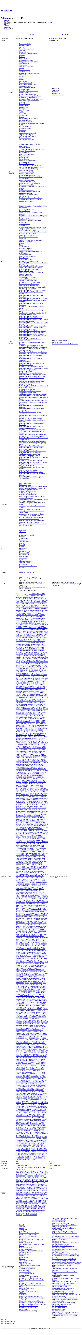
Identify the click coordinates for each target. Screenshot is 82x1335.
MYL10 (33, 900)
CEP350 (42, 688)
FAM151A (32, 762)
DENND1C (23, 727)
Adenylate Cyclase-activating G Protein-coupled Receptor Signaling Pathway (33, 229)
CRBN (18, 710)
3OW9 (38, 1187)
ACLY (32, 598)
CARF (29, 667)
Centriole (55, 91)
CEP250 (37, 688)
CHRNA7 (39, 694)
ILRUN (18, 829)
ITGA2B (40, 832)
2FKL (42, 1176)
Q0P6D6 (51, 1168)
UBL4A (36, 1120)
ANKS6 (29, 616)
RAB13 (28, 989)
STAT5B (38, 1064)
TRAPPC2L (29, 1106)
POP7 (30, 965)
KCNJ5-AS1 (41, 837)
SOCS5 (40, 1052)
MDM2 (36, 876)
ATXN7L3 (19, 641)
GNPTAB (27, 791)
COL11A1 (22, 702)
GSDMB (22, 799)
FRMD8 (23, 778)
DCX (44, 720)
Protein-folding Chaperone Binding (29, 191)
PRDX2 (45, 971)
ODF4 (31, 926)
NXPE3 (18, 924)
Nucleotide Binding (25, 1252)
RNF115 (29, 1009)
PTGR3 (36, 983)
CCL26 (33, 675)
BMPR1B (25, 650)
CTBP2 (31, 714)
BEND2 (43, 645)
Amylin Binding (24, 196)
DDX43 (38, 723)
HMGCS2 (35, 816)
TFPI (30, 1086)
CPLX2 (33, 709)
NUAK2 (23, 921)
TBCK (22, 1080)
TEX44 (22, 1086)
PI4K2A (34, 950)
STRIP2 (44, 1067)
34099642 (35, 577)
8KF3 (20, 1208)
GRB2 (36, 798)
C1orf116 (39, 657)
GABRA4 (18, 782)
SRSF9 (22, 1062)
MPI (43, 885)
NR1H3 (18, 919)
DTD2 (26, 739)
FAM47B (40, 764)
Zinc (20, 533)
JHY (44, 834)
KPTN (32, 846)
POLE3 (42, 962)
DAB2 (33, 718)
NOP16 (18, 918)
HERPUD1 (45, 811)
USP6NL (38, 1125)
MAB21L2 (19, 864)
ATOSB (21, 637)
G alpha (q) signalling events (27, 491)
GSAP (17, 799)
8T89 (43, 1213)
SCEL (27, 1028)
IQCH (41, 830)
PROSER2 (25, 975)
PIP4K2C (23, 953)
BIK (35, 647)
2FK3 (39, 1176)
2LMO (41, 1177)
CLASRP (18, 697)
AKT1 (24, 610)
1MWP (33, 1173)
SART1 (28, 1026)
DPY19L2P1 (23, 738)
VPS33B (27, 1130)
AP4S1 (18, 620)
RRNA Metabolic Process (26, 1288)
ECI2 (43, 744)
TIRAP (40, 1091)
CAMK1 (36, 663)
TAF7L (39, 1073)
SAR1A (23, 1026)
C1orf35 (18, 658)
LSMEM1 (39, 861)
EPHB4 (42, 754)
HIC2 (24, 812)
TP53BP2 (37, 1101)
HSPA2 (18, 821)
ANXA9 (33, 618)
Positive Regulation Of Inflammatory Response (33, 347)
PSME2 (38, 981)
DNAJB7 (36, 735)
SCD (23, 1028)
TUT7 (22, 1117)
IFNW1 (45, 824)
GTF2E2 (28, 801)
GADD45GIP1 (33, 782)
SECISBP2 (24, 1030)
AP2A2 (43, 618)
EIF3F (17, 749)
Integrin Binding (24, 156)
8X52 (17, 1215)
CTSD (33, 715)
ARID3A (39, 628)
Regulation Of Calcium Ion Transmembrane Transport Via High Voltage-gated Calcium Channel (32, 431)
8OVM (29, 1211)
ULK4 (24, 1124)
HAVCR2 (34, 808)
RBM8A (28, 1000)
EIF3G (22, 749)
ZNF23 (23, 1148)
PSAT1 (38, 978)
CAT (35, 668)
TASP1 (23, 1077)
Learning (21, 243)
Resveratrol (22, 536)
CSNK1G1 (30, 712)
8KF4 (24, 1208)
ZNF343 (18, 1150)
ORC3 (22, 929)
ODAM (18, 926)
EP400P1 (31, 752)
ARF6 (21, 624)
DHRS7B (44, 728)
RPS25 (18, 1018)
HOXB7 (37, 817)
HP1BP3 (23, 819)
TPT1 (26, 1104)
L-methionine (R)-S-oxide (26, 535)
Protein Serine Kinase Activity (28, 1234)
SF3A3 (41, 1035)
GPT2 (44, 796)
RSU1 (38, 1022)
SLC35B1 (42, 1043)
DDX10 (38, 722)
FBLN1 (18, 767)
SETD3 (32, 1035)
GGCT (36, 787)
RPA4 (39, 1012)
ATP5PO (44, 637)
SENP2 (34, 1030)
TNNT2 (35, 1099)
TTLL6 (29, 1116)
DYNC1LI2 (34, 741)
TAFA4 (22, 1075)
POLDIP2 (37, 962)
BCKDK (22, 644)
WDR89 (27, 1135)
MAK (28, 866)
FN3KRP (18, 777)
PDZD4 (22, 945)
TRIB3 (35, 1107)
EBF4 (17, 744)
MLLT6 (41, 882)
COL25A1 (19, 704)
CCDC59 (36, 673)
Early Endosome (24, 58)
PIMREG (38, 952)
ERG (31, 756)
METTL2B (32, 881)
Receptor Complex (24, 110)
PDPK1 (36, 944)
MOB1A (33, 884)
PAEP (32, 934)
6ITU (32, 1197)
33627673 (42, 582)
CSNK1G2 (37, 712)
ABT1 (20, 597)
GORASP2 (24, 793)
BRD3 (17, 652)
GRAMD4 (26, 798)
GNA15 (32, 790)
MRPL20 (35, 889)
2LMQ (18, 1179)
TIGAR (36, 1090)
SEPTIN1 (40, 1030)
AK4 (39, 608)
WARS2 (18, 1133)
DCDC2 (18, 720)
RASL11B (38, 997)
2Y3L (40, 1182)
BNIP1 (34, 650)
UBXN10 (18, 1122)
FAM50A (18, 765)
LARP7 (33, 851)
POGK (18, 962)
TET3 (44, 1085)
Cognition (22, 360)
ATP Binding (23, 1293)
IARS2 (32, 822)
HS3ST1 (33, 819)
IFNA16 (31, 824)
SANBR (18, 1026)
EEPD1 (32, 746)
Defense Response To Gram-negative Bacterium (33, 352)
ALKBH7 (30, 611)
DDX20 (28, 723)
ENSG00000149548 (55, 1165)
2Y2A (29, 1182)
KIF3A (29, 842)
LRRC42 (42, 859)
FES (17, 770)
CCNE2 (23, 676)
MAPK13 (43, 868)
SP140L (26, 1054)
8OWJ (42, 1211)
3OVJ (33, 1187)
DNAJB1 (18, 735)
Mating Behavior (24, 246)
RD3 (27, 1002)
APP (32, 34)
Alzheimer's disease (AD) (26, 572)
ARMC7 (18, 631)
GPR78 (33, 796)
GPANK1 (45, 793)
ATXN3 (43, 639)
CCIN (24, 675)
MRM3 (33, 887)
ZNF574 (44, 1151)
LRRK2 (29, 861)
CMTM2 (43, 699)
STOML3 (38, 1067)
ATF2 (17, 636)
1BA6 (38, 1171)
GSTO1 (18, 801)
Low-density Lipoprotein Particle (28, 97)
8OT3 (44, 1210)
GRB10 (32, 798)
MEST (37, 879)
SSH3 (33, 1062)
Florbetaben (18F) (24, 551)
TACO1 (18, 1073)
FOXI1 (32, 777)
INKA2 (41, 829)
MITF (22, 882)
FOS (28, 777)
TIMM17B (19, 1091)
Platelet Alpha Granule (25, 83)
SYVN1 (39, 1072)
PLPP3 (36, 958)
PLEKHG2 (35, 957)
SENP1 (30, 1030)
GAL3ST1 (19, 783)
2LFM (28, 1177)
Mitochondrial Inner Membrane (28, 53)
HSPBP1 (32, 821)
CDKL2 (18, 684)
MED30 (33, 877)
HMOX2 (40, 816)
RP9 (32, 1012)
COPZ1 (23, 707)
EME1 (29, 751)
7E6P (20, 1202)
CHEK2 (33, 692)
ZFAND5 (28, 1142)
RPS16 (26, 1017)
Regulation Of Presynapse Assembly (29, 455)
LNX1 (43, 858)
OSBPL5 (24, 931)
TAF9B (18, 1075)
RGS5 (26, 1005)
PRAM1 (32, 971)
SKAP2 (42, 1041)
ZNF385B (34, 1150)
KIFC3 (46, 842)
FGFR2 (18, 772)
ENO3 (43, 751)
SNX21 (26, 1052)
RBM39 (44, 999)
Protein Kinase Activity (26, 1242)
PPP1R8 (24, 970)
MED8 (38, 877)
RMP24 (41, 1007)
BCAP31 (36, 642)
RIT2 (21, 1007)
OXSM (22, 932)
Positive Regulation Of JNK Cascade (30, 339)
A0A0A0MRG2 (20, 1167)
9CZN (28, 1215)
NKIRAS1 (24, 913)
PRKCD (36, 973)
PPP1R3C (18, 970)
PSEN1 (43, 978)
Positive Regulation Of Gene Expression (31, 266)
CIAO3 (24, 696)
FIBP (37, 772)
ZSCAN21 (42, 1158)
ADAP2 (38, 602)
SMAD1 (18, 1048)
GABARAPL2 (34, 780)
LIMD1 (37, 855)
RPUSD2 (28, 1020)
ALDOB (24, 611)
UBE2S (18, 1120)
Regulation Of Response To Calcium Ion (31, 464)
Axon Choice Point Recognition (61, 1285)
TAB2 (43, 1072)
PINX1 (18, 953)
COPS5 (41, 705)
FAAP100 (32, 761)
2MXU (38, 1181)
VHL (35, 1129)
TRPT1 (18, 1112)
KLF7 (21, 845)
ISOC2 (31, 832)
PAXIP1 (18, 939)
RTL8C (22, 1023)
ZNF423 (44, 1150)
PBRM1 (27, 939)
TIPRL (35, 1091)
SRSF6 (43, 1060)
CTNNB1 (18, 715)
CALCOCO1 (25, 663)
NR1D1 (44, 918)
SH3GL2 (31, 1038)
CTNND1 (24, 715)
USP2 (21, 1125)
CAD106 (21, 543)
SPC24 (44, 1056)
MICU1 (44, 881)
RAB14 (33, 989)
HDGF (28, 811)
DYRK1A (24, 743)
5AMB (38, 1192)
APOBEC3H (19, 623)
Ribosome (22, 1259)
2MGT (21, 1181)
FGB (27, 770)
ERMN (38, 756)
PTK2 (40, 983)
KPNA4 (27, 846)
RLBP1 (30, 1007)
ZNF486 (33, 1151)
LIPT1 (39, 856)
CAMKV (38, 665)
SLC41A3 (25, 1044)
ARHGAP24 (34, 626)
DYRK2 (30, 743)
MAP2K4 (18, 868)
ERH (34, 756)
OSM (29, 931)
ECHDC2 (35, 744)
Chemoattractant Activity (26, 172)
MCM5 (22, 876)
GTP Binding (23, 1289)
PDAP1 (35, 942)
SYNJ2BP (25, 1072)
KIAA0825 (25, 840)
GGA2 (31, 787)
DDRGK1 (28, 722)
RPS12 (18, 1017)
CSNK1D (18, 712)
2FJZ (28, 1176)
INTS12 (25, 830)
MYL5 (38, 900)
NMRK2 (36, 915)
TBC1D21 (43, 1077)
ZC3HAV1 (38, 1138)
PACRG (23, 934)
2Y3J (32, 1182)
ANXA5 (23, 618)
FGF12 (31, 770)
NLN (28, 913)
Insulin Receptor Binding (26, 154)
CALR (32, 663)
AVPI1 (35, 641)
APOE (25, 623)
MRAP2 (27, 887)
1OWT (37, 1173)
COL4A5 (42, 704)
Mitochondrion (23, 52)
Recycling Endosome (25, 120)
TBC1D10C (29, 1077)
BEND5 (18, 647)
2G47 (21, 1177)
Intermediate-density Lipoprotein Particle (31, 99)
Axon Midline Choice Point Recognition (31, 272)
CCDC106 (30, 670)
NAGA (34, 903)
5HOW (21, 1194)
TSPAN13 (43, 1112)
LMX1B (38, 858)
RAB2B (28, 991)
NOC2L (26, 916)
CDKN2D (41, 684)
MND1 (28, 884)
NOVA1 (32, 918)
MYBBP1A (19, 900)
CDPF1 (18, 686)
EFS (41, 746)
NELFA (18, 911)
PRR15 (22, 976)
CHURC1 (18, 696)
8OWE (38, 1211)
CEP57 (18, 689)
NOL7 (41, 916)
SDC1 (40, 1028)
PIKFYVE (29, 952)
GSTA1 (40, 799)
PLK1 (28, 958)
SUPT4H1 (19, 1070)
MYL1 (28, 900)
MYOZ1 (22, 902)
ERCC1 (27, 756)
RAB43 (34, 992)
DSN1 (22, 739)
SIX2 (29, 1041)
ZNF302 (27, 1148)
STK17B (32, 1065)
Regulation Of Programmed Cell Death (30, 1283)
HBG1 (17, 809)
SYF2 (38, 1070)
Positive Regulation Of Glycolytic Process (31, 332)
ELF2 (45, 749)
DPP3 (17, 738)
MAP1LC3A (34, 866)
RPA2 (35, 1012)
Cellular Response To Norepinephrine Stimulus (33, 394)
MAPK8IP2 (36, 869)
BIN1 (38, 647)
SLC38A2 (18, 1044)
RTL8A (18, 1023)
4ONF (42, 1190)
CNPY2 (33, 701)
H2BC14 (18, 806)
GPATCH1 (19, 795)
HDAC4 (18, 811)
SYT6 (34, 1072)
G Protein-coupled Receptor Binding (29, 144)
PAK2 (17, 936)
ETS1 (36, 757)
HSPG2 (42, 821)
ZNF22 (37, 1146)
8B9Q (25, 1205)
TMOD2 (44, 1096)
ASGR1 (36, 633)
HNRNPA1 (19, 817)
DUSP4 (28, 741)
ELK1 (17, 751)
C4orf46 (28, 660)
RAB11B (23, 989)
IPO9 (37, 830)
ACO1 (36, 598)
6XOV (22, 1200)
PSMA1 (22, 979)
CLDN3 (35, 697)
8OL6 (17, 1210)
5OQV (34, 1195)
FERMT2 (37, 769)
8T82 (40, 1213)
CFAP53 (38, 689)
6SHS (28, 1198)
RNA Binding (23, 1231)
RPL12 (26, 1013)
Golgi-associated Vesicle (26, 66)
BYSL (25, 654)
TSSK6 (42, 1114)
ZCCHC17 (31, 1140)
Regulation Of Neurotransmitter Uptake (30, 373)
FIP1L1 (18, 774)
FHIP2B (26, 772)
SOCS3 (36, 1052)
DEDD (42, 725)
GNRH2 (32, 791)
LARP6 (28, 851)
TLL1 (21, 1093)
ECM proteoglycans (25, 485)
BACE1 (18, 642)
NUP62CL (34, 923)
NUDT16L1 (29, 921)
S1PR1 (33, 1025)
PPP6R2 (22, 971)
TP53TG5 (18, 1103)
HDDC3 (23, 811)
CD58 (46, 678)
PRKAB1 (30, 973)
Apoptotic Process (24, 224)
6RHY (25, 1198)
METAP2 (42, 879)
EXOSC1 (36, 759)
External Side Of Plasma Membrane (29, 73)
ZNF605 (33, 1153)
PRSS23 (18, 978)
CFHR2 (22, 691)
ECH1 (24, 744)
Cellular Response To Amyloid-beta (29, 454)
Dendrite (21, 79)
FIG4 (41, 772)
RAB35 (33, 991)
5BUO (42, 1192)
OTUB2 (43, 931)
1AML (30, 1171)
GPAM (40, 793)
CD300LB (31, 678)
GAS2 (23, 785)
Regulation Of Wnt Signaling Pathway (30, 282)
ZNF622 (18, 1155)
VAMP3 (38, 1127)
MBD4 (22, 874)
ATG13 (33, 636)
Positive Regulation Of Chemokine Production (32, 290)
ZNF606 (39, 1153)
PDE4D (18, 944)
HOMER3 (32, 817)
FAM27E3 (19, 764)
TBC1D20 (36, 1077)
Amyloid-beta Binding (25, 1263)
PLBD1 (46, 955)
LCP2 (42, 851)
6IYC (35, 1197)
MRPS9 (40, 894)
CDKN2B (35, 684)
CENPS (27, 688)
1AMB (21, 1171)
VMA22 (18, 1130)
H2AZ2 (38, 804)
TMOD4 (18, 1098)
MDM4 (41, 876)
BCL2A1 (34, 644)
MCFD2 (40, 874)
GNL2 (17, 791)
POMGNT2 (19, 965)
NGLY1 (39, 911)
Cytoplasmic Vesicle (25, 86)
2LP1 (29, 1179)
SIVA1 (26, 1041)
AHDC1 (40, 607)
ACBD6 (18, 598)
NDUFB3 (18, 908)
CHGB (38, 692)
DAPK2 (37, 718)
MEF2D (18, 879)
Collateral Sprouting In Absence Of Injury (31, 345)
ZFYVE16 (19, 1143)
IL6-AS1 (43, 827)
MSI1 (22, 895)
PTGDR (27, 983)
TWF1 (26, 1117)
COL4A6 (18, 705)
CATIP (40, 668)
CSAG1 (42, 710)
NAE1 (30, 903)
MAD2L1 (34, 864)
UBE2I (39, 1119)
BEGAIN (37, 645)
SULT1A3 (37, 1069)
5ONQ (30, 1195)
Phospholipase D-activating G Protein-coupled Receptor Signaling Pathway (32, 287)
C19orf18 (42, 655)
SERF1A (18, 1033)
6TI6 (38, 1198)
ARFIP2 (39, 624)
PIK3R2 (18, 952)
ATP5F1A (27, 637)
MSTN (35, 895)
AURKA (24, 641)
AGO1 (22, 607)
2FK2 (35, 1176)
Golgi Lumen (23, 65)
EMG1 (34, 751)
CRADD (45, 709)
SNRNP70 (40, 1051)
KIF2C (24, 842)
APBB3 (18, 621)
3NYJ (26, 1187)
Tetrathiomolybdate (25, 541)
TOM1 (44, 1099)
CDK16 (32, 681)
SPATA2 (18, 1056)
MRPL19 (29, 889)
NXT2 (22, 924)
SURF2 (24, 1070)
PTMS (17, 984)
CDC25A (27, 680)
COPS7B (18, 707)
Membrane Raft (23, 115)
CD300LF (38, 678)
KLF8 (25, 845)
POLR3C (37, 963)
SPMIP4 (35, 1057)
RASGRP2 (19, 997)
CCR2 (37, 676)
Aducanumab (23, 558)
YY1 (17, 1138)
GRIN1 (45, 798)
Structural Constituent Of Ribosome (29, 1265)
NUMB (18, 923)
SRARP (33, 1059)
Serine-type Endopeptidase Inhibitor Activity (32, 149)
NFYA (31, 911)
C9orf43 (18, 662)
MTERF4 (18, 897)
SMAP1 (28, 1048)
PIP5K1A (29, 953)
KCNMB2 (24, 838)
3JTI (30, 1185)
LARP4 (23, 851)
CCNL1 (33, 676)
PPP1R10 (28, 968)
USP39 (26, 1125)
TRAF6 (38, 1104)
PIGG (42, 950)
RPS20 (39, 1017)
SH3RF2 (43, 1038)
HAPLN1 (18, 808)
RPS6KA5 (33, 1018)
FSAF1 (28, 778)
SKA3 (33, 1041)
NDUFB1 (45, 906)
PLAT (41, 955)
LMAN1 (18, 858)
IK (47, 825)
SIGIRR (41, 1039)
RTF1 (42, 1022)
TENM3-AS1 (29, 1085)
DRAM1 (37, 738)
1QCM (41, 1173)
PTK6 (44, 983)
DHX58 (28, 730)
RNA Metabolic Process (26, 1247)
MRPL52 (30, 892)
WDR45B (45, 1133)
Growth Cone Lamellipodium (27, 136)
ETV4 (44, 757)
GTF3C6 (38, 801)
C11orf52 (36, 654)
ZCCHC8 (37, 1140)
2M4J (40, 1179)
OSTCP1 (33, 931)
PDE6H (22, 944)
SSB (26, 1062)
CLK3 (21, 699)
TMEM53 (32, 1096)
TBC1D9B (38, 1078)
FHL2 (34, 772)
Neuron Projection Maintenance (28, 470)
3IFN (44, 1184)
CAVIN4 (18, 670)
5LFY (38, 1194)
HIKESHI (35, 812)
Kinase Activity (23, 1238)
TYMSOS (37, 1117)
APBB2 (41, 620)
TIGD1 (41, 1090)
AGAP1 (36, 605)
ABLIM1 (43, 595)
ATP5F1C (33, 637)
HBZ (30, 809)
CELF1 (30, 686)
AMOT (18, 613)
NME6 (41, 913)
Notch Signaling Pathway (26, 235)
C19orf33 (18, 657)
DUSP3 (23, 741)
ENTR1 (18, 752)
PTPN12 (31, 984)
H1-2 (17, 804)
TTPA (38, 1116)
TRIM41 (23, 1109)
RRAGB (33, 1020)
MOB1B (38, 884)
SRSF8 (18, 1062)
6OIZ (21, 1198)
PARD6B (41, 936)
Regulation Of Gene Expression (28, 261)
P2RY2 (36, 932)
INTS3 (31, 830)
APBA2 (27, 620)
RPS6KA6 (39, 1018)
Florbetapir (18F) (24, 553)
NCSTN (43, 905)
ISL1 (27, 832)
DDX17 (43, 722)
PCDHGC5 (39, 941)
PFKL (26, 947)
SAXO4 (37, 1026)
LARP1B (18, 851)
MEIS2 (23, 879)
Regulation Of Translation (26, 219)
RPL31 (39, 1013)
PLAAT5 (37, 955)
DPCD (46, 736)
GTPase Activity (24, 1275)
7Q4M (21, 1203)
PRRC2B (36, 976)
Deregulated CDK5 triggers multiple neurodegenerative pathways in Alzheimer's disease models (31, 510)
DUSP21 (18, 741)
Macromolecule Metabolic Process (29, 1233)
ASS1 (27, 634)
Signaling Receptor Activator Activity (30, 165)
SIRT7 (22, 1041)
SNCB (17, 1051)
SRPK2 (18, 1060)
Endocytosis (22, 222)
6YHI (30, 1200)
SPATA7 (34, 1056)
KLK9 (43, 845)
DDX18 (18, 723)
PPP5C (18, 971)
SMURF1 (24, 1049)
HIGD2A (29, 812)
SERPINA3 (29, 1033)
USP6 (33, 1125)
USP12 (18, 1125)
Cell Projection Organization (60, 340)
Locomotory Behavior (25, 248)
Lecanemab (22, 567)
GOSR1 (30, 793)
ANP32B (41, 616)
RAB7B (43, 992)
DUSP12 (41, 739)
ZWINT (28, 1159)
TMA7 (35, 1093)
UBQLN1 (42, 1120)
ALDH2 (32, 610)
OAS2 (31, 924)
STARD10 (32, 1064)
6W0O (46, 1198)
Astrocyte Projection (25, 128)
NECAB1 (42, 908)
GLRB (18, 790)
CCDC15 (65, 34)
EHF (17, 748)
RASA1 (37, 996)
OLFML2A (19, 928)
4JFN (41, 1189)
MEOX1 (27, 879)
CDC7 (44, 680)
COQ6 (28, 707)
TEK (23, 1085)
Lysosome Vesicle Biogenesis (27, 494)
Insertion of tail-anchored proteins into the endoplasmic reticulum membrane (31, 518)
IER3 (17, 824)
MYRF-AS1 (29, 902)
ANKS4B (24, 616)
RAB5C (38, 992)
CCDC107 (37, 670)
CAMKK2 (25, 665)
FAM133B (25, 762)
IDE (40, 822)
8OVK (25, 1211)
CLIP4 (18, 699)
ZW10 (24, 1159)
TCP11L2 (18, 1085)
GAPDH (40, 783)
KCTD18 (35, 838)
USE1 (39, 1124)
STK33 (46, 1065)
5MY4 (45, 1194)
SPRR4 (18, 1059)
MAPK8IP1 (29, 869)
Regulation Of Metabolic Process (28, 1291)
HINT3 (45, 812)
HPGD (28, 819)
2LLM (33, 1177)
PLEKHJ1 (41, 957)
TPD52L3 (31, 1103)
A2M (33, 594)
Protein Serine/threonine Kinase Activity (31, 1239)
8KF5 (28, 1208)
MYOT (18, 902)
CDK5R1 (37, 683)
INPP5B (18, 830)
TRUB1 (22, 1112)
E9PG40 (18, 1169)
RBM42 (18, 1000)
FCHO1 (23, 769)
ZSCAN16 (29, 1158)
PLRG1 (41, 958)
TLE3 (17, 1093)
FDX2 (28, 769)
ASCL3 (31, 633)
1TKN (30, 1174)
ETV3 (40, 757)
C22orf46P (29, 658)
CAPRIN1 (19, 667)
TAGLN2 (27, 1075)
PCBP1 (42, 939)
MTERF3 (45, 895)
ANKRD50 (42, 615)
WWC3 (37, 1135)
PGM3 (35, 947)
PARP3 (23, 937)
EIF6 (42, 749)
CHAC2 (35, 691)
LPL (21, 859)
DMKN (27, 733)
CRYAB (37, 710)
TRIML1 (29, 1111)
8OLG (25, 1210)
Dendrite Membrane (25, 92)
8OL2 (35, 1208)
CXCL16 (30, 717)
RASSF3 (18, 999)
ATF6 (24, 636)
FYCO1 (23, 780)
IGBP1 (26, 825)
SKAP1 (37, 1041)
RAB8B (18, 994)
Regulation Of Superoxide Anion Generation (65, 1299)
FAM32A (24, 764)
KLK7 (38, 845)
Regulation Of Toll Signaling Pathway (63, 1283)
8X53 (20, 1215)
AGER (40, 605)
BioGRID (7, 29)
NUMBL (22, 923)
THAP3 (37, 1088)
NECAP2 (30, 910)
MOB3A (44, 884)
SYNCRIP (19, 1072)
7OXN (44, 1202)
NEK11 (45, 910)
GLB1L (38, 788)
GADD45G (25, 782)
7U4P (29, 1203)
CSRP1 (18, 714)
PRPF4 (36, 975)
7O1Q (35, 1202)
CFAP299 (33, 689)
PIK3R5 (23, 952)
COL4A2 (30, 704)
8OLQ (37, 1210)
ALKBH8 (36, 611)
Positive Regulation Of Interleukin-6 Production (33, 298)
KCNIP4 (29, 837)
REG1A (32, 1002)
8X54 (24, 1215)
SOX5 (17, 1054)
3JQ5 (23, 1185)
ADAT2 (18, 603)
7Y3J (41, 1203)
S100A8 (28, 1025)
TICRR (32, 1090)
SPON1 (46, 1057)
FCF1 (42, 767)
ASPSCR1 (23, 634)
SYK (42, 1070)
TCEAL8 (24, 1082)
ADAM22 (33, 602)
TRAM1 (18, 1106)
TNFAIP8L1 (34, 1098)
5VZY (17, 1197)
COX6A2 (43, 707)
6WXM (18, 1200)
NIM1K (18, 913)
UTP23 (18, 1127)
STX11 (18, 1069)
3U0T (21, 1189)
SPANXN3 (39, 1054)
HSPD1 (37, 821)
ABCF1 (23, 595)
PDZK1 (32, 945)
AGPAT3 (31, 607)
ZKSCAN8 (19, 1145)
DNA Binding (23, 146)
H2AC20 (27, 804)
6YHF (26, 1200)
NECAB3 (18, 910)
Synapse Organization (25, 350)
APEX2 (27, 621)
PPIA (41, 966)
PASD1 (37, 937)
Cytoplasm (22, 50)
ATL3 (17, 637)
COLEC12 (24, 705)
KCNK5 (18, 838)
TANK (33, 1075)
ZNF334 (43, 1148)
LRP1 (24, 859)
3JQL (27, 1185)
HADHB (36, 806)
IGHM (35, 825)
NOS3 (28, 918)
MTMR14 (34, 897)
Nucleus (21, 47)
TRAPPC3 (36, 1106)
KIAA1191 (19, 842)
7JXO (31, 1202)
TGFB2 (43, 1086)
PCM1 (25, 942)
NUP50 (28, 923)
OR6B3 (42, 928)
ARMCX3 (29, 631)
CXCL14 (24, 717)
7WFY (33, 1203)
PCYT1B (30, 942)
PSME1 (33, 981)
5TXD (39, 1195)
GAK (44, 782)
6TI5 (35, 1198)
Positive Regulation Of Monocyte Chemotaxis (32, 395)
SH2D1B (39, 1036)
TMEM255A (42, 1095)
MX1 (38, 898)
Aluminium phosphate (25, 561)
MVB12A (33, 898)
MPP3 (17, 887)
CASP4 (18, 668)
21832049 (49, 22)
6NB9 (39, 1197)
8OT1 (41, 1210)
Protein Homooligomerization (28, 370)
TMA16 (30, 1093)
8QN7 (26, 1213)
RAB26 (43, 989)
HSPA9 (22, 821)
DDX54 (23, 725)
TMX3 (28, 1098)
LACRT (43, 848)
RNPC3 (42, 1010)
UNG (27, 1124)
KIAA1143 (39, 840)
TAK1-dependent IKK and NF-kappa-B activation (33, 499)
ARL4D (22, 629)
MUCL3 (28, 898)
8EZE (25, 1207)
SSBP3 (29, 1062)
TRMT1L (38, 1111)
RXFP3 (18, 1025)
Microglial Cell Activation (26, 209)
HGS (21, 812)
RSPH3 (25, 1022)
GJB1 (34, 788)
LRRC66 (18, 861)
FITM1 (27, 774)
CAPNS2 (44, 665)
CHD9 (24, 692)
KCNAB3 (18, 837)
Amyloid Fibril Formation (26, 465)
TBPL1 (30, 1080)
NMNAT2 (25, 915)
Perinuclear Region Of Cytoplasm (29, 118)
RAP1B (24, 996)
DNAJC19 (19, 736)
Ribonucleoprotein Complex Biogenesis (30, 1296)
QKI (29, 988)
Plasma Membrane (24, 70)
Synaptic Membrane (25, 126)
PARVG (32, 937)
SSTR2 (38, 1062)
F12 (22, 761)
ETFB (22, 757)
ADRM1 (39, 603)
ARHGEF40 (26, 628)
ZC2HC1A (26, 1138)
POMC (42, 963)
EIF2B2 (34, 748)
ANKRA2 (30, 613)
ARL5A (27, 629)
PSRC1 (43, 981)
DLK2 (43, 731)
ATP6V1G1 (26, 639)
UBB (17, 1119)
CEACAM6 (23, 686)
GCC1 (41, 785)
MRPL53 (35, 892)
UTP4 (26, 1127)
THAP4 (42, 1088)
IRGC (20, 832)
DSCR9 (18, 739)
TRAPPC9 (19, 1107)
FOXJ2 (37, 777)
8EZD (21, 1207)
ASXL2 (36, 634)
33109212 (22, 585)
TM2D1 (25, 1093)
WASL (34, 1133)
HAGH (42, 806)
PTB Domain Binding (25, 193)
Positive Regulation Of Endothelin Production (32, 451)
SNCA (45, 1049)
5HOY (30, 1194)
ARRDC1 (18, 633)
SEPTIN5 (25, 1031)
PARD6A (35, 936)
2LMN (37, 1177)
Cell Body (22, 112)
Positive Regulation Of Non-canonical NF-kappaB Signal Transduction (31, 427)
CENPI (18, 688)
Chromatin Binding (24, 147)
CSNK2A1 (44, 712)
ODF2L (26, 926)
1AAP (17, 1171)
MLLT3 (36, 882)
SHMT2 (31, 1039)
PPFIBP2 (31, 966)
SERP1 (23, 1033)
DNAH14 (43, 733)
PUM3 (18, 986)
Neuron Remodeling (25, 274)
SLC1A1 (29, 1043)
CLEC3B (40, 697)
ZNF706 (39, 1155)
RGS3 (22, 1005)
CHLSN (22, 694)
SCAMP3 (43, 1026)
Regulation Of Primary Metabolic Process (31, 1278)
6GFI (28, 1197)
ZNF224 (42, 1146)
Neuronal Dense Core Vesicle (27, 133)
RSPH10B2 (19, 1022)
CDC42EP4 (38, 680)
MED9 (42, 877)
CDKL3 (23, 684)
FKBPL (42, 774)
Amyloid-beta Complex (26, 134)
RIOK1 (39, 1005)
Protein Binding (23, 157)
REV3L (18, 1004)
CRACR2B (39, 709)
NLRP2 (32, 913)
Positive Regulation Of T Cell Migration (31, 472)
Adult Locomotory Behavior (27, 256)
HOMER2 (25, 817)
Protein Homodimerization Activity (29, 175)
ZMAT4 (29, 1145)
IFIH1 (27, 824)
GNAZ (42, 790)
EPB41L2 (18, 754)
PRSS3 (23, 978)
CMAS (39, 699)
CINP (37, 696)
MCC (31, 874)
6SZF (32, 1198)
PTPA (26, 984)
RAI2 (44, 994)
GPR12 (45, 795)
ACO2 (40, 598)
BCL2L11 (40, 644)
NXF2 (44, 923)
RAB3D (23, 992)
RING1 (35, 1005)
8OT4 (17, 1211)
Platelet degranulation (25, 483)
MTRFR (45, 897)
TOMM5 (24, 1101)
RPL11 (21, 1013)
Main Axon (22, 113)
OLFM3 (40, 926)
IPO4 (34, 830)
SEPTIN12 (19, 1031)
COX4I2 (37, 707)
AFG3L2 (30, 605)
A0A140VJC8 (29, 1167)
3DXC (25, 1184)
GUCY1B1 (29, 803)
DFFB (17, 728)
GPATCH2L (25, 795)
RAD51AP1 (29, 994)
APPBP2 (30, 623)
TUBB (42, 1116)
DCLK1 (23, 720)
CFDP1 (18, 691)
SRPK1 (43, 1059)
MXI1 (46, 898)
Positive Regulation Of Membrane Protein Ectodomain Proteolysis (31, 364)
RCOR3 (23, 1002)
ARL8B (38, 629)
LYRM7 (39, 863)
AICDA (18, 608)
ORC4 (26, 929)
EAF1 (46, 743)
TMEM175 (26, 1095)
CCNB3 (44, 675)
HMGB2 (23, 816)
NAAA (18, 903)
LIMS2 (18, 856)
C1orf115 (33, 657)
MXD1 (42, 898)
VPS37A (37, 1130)
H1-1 (46, 803)
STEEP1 (18, 1065)
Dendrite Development (25, 275)
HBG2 (22, 809)
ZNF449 (18, 1151)
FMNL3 (41, 775)
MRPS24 (30, 894)
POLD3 (31, 962)
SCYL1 (35, 1028)
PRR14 (18, 976)
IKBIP (17, 827)
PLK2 (32, 958)
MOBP (23, 885)
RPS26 (22, 1018)
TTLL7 (34, 1116)
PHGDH (36, 949)
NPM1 (40, 918)
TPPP (46, 1103)
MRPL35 (40, 890)
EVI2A (22, 759)
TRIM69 (23, 1111)
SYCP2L (34, 1070)
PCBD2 (37, 939)
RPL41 (36, 1015)
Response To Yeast (24, 211)
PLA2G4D (25, 955)
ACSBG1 (45, 598)
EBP (20, 744)
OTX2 (17, 932)
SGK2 (30, 1036)
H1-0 (42, 803)
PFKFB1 (22, 947)
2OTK (46, 1181)
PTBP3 (22, 983)
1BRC (17, 1173)
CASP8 (27, 668)
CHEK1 (28, 692)
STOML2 (32, 1067)
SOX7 (21, 1054)
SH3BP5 (25, 1038)
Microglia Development (26, 271)
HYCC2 (23, 822)
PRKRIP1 (18, 975)
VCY (21, 1129)
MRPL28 (24, 890)
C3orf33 (45, 658)
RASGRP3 (25, 997)
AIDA (22, 608)
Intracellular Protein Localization (28, 1306)
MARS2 (25, 872)
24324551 (55, 585)
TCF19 (42, 1082)
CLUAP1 (33, 699)
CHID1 (42, 692)
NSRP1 (31, 919)
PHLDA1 (42, 949)
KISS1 (24, 843)
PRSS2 (42, 976)
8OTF (21, 1211)
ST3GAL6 (43, 1062)
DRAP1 (42, 738)
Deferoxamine (23, 530)
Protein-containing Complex (27, 94)
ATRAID (37, 639)
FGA (24, 770)
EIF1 (20, 748)
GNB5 (46, 790)
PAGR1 (36, 934)
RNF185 (23, 1010)
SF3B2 (45, 1035)
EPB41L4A (25, 754)
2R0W (17, 1182)
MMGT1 (18, 884)
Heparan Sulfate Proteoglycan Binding (30, 177)
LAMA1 (26, 850)
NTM (35, 919)
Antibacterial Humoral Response (28, 279)
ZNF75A (23, 1156)
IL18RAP (25, 827)
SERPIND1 (43, 1033)
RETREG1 (37, 1002)
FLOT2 (26, 775)
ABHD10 (28, 595)
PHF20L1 (23, 949)
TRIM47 (39, 1109)
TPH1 (35, 1103)
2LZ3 (33, 1179)
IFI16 (20, 824)
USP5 (30, 1125)
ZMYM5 (40, 1145)
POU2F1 (41, 965)
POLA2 (26, 962)
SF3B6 (18, 1036)
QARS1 (25, 988)
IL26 (38, 827)
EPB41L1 (42, 752)
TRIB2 (30, 1107)
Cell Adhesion (23, 225)
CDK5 (32, 683)
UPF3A (32, 1124)
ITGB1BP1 (19, 834)
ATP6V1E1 (19, 639)
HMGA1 (18, 816)
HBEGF (43, 808)
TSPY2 (23, 1114)
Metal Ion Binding (24, 178)
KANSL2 (21, 835)
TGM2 (28, 1088)
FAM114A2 (43, 761)
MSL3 (26, 895)
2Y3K (36, 1182)
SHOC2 (37, 1039)
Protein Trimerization (25, 384)
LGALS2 (45, 853)
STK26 (42, 1065)
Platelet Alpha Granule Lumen (28, 84)
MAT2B (40, 872)
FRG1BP (18, 778)
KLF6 (17, 845)
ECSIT (18, 746)
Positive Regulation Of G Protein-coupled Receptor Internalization (31, 448)
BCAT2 (18, 644)
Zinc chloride (23, 564)
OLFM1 (35, 926)
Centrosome (55, 90)
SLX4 (42, 1046)
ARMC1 (43, 629)
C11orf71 (42, 654)
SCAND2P (19, 1028)
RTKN (46, 1022)
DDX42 (33, 723)
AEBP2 (44, 603)
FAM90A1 (30, 765)
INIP (32, 829)
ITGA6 (46, 832)
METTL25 (25, 881)
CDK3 (24, 683)
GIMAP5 (18, 788)
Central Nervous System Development (30, 240)
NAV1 (25, 905)
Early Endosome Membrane (27, 87)
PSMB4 (37, 979)
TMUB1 (23, 1098)
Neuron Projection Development (28, 285)
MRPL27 (18, 890)
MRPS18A (19, 894)
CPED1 (28, 709)
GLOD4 (43, 788)
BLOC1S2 (34, 649)
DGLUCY (33, 728)
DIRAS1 (18, 731)
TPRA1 (18, 1104)
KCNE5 (24, 837)
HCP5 (43, 809)
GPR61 (29, 796)
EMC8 (25, 751)
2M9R (44, 1179)
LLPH (43, 856)
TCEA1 (39, 1080)
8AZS (17, 1205)
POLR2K (31, 963)
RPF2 (17, 1013)
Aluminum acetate (24, 562)
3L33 (37, 1185)
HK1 (21, 814)
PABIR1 (40, 932)
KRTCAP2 (26, 848)
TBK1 (26, 1080)
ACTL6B (27, 600)
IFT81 (22, 825)
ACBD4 (41, 597)
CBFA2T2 (24, 670)
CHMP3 (27, 694)
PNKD (23, 960)
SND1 (21, 1051)
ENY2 (22, 752)
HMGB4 (29, 816)
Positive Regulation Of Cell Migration (63, 1291)
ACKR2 (27, 598)
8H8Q (35, 1207)
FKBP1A (32, 774)
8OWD (34, 1211)
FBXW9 (38, 767)
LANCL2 (37, 850)
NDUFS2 (30, 908)
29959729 (22, 580)
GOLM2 (43, 791)
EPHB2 (37, 754)
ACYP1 (22, 602)
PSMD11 (18, 981)
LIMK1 (42, 855)
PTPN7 (36, 984)
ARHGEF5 (33, 628)
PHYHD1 (29, 950)
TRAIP (42, 1104)
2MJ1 (25, 1181)
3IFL (40, 1184)
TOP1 (28, 1101)
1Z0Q (37, 1174)
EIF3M (26, 749)
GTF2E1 (22, 801)
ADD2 (22, 603)
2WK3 (22, 1182)
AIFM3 (26, 608)
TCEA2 (44, 1080)
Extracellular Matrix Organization (29, 284)
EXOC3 (26, 759)
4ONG (46, 1190)
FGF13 (36, 770)
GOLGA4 (38, 791)
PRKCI (46, 973)
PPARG (26, 966)
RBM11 (34, 999)
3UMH (25, 1189)
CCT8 (21, 678)
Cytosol (21, 68)
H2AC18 (21, 804)
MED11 (18, 877)
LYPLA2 (34, 863)
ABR (17, 597)
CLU (29, 699)
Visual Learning (24, 258)
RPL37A (27, 1015)
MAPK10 (31, 868)
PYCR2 (39, 986)
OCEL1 (36, 924)
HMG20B (43, 814)
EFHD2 (37, 746)
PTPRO (41, 984)
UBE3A (22, 1120)
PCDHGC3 (32, 941)
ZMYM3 (35, 1145)
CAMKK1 (19, 665)
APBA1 (22, 620)
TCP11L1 (43, 1083)
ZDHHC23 (43, 1140)
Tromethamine (23, 538)
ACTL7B (39, 600)
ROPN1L (23, 1012)
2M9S (17, 1181)
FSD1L (33, 778)
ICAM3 (36, 822)
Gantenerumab (23, 556)
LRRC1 (37, 859)
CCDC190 (39, 671)
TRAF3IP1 (32, 1104)
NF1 (21, 911)
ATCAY (46, 634)
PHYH (23, 950)
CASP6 (22, 668)
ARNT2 (34, 631)
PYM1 (44, 986)
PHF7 (28, 949)
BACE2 (23, 642)
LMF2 (28, 858)
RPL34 (43, 1013)
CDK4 (28, 683)
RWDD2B (44, 1023)
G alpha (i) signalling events (27, 493)
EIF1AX (24, 748)
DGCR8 (27, 728)
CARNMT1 (34, 667)
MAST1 (30, 872)
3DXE (33, 1184)
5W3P (21, 1197)
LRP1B (29, 859)
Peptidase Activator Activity (27, 160)
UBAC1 (43, 1117)
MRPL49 (24, 892)
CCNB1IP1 (38, 675)
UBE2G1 (34, 1119)
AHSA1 (46, 607)
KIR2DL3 (18, 843)
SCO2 (31, 1028)
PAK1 (45, 934)
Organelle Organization (26, 1260)
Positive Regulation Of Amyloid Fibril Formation (33, 462)
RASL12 (44, 997)
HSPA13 (45, 819)
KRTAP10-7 (19, 848)
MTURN (18, 898)
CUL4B (38, 715)
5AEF (30, 1192)
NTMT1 (39, 919)
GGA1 (27, 787)
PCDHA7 (18, 941)
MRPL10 (18, 889)
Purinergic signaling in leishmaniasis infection (32, 524)
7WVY (37, 1203)
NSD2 (26, 919)
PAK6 (25, 936)
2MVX (34, 1181)
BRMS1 (31, 652)
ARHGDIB (19, 628)
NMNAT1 (18, 915)
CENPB (43, 686)
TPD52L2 (25, 1103)
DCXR (18, 722)
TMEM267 (19, 1096)
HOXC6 (18, 819)
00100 (17, 1163)
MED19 (23, 877)
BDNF (33, 645)
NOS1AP (23, 918)
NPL (36, 918)
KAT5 (26, 835)
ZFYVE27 (25, 1143)
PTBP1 (18, 983)
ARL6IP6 (33, 629)
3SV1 (17, 1189)
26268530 (27, 588)
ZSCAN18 (36, 1158)
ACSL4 (22, 600)
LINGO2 (34, 856)
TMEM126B (19, 1095)
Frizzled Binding (24, 152)
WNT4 (32, 1135)
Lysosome (22, 55)
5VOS (43, 1195)
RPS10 (41, 1015)
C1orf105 (27, 657)
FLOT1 (22, 775)
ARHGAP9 (42, 626)
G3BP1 (27, 780)
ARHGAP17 (27, 626)
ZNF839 (34, 1156)
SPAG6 (33, 1054)
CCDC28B (19, 673)
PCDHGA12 (25, 941)
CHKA (18, 694)
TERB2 (40, 1085)
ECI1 (39, 744)
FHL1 (30, 772)
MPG (40, 885)
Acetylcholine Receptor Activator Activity (31, 167)
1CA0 (21, 1173)
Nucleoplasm (23, 1229)
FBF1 (45, 765)
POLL (21, 963)
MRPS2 (24, 894)
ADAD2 (27, 602)
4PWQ (22, 1192)
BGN (26, 647)
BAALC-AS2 (41, 641)
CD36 (42, 678)
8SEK (33, 1213)
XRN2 (45, 1135)
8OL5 (43, 1208)
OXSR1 (26, 932)
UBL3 (32, 1120)
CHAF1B (41, 691)
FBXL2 (22, 767)
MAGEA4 (44, 864)
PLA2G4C (19, 955)
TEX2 (17, 1086)
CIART (28, 696)
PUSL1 (31, 986)
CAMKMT (32, 665)
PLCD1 (18, 957)
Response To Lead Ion (25, 259)
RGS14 (44, 1004)
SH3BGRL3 (19, 1038)
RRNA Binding (23, 1309)
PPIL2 (17, 968)
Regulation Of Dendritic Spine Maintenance (32, 436)
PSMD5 (28, 981)
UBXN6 (23, 1122)
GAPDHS (18, 785)
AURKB (30, 641)
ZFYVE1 (44, 1142)
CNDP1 (23, 701)
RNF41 (37, 1010)
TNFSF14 (25, 1099)
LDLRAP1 (19, 853)
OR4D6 (37, 928)
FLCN (17, 775)
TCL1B (18, 1083)
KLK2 (34, 845)
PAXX (23, 939)
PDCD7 (40, 942)
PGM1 (31, 947)
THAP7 (18, 1090)
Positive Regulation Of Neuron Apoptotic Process (33, 319)
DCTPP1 (33, 720)
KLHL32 (29, 845)
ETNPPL (31, 757)
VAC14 (34, 1127)
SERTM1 (18, 1035)
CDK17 (37, 681)
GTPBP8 (18, 803)
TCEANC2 (36, 1082)
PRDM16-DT (39, 971)
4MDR (18, 1190)
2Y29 (25, 1182)
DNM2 (41, 736)
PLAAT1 (31, 955)
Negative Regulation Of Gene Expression (31, 267)
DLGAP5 (38, 731)
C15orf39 (24, 655)
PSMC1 (42, 979)
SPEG (17, 1057)
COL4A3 (36, 704)
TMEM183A (34, 1095)
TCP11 (38, 1083)
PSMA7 (32, 979)
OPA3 (28, 928)
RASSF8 (23, 999)
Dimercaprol (23, 548)
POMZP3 (25, 965)
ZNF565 (39, 1151)
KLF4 (44, 843)
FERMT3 (43, 769)
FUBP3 (46, 778)
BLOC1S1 (28, 649)
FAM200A (45, 762)
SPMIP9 (41, 1057)
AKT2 (28, 610)
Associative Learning (25, 254)
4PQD (17, 1192)
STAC (27, 1064)
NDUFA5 (32, 906)
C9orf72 (23, 662)
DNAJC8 (30, 736)
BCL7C (24, 645)
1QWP (46, 1173)
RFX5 (27, 1004)
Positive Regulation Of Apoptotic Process (31, 316)
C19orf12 (36, 655)
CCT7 (17, 678)
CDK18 (42, 681)
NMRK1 (30, 915)
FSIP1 (37, 778)
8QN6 (22, 1213)
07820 (50, 1163)
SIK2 (46, 1039)
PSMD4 (23, 981)
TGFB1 (38, 1086)
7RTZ (25, 1203)
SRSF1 (34, 1060)
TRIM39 (44, 1107)
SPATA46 (29, 1056)
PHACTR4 (40, 947)
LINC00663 (28, 856)
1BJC (45, 1171)
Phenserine (22, 540)
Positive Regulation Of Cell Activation (30, 358)
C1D (22, 657)
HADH (32, 806)
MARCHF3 (19, 872)
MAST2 (35, 872)
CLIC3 (46, 697)
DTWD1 (31, 739)
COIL (17, 702)
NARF (18, 905)
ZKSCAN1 (40, 1143)
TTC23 (18, 1116)
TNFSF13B (19, 1099)
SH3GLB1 (37, 1038)
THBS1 (22, 1090)
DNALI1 (36, 736)
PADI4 (28, 934)
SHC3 (27, 1039)
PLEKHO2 (19, 958)
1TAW (26, 1174)
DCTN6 (28, 720)
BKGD (18, 649)
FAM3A (30, 764)
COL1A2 (41, 702)
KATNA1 (35, 835)
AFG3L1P (25, 605)
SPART (45, 1054)
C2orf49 (35, 658)
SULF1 (32, 1069)
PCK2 (21, 942)
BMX (29, 650)
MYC (24, 900)
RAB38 (38, 991)
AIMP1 (31, 608)
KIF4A (38, 842)
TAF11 (26, 1073)
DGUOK (38, 728)
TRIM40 (18, 1109)
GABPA (41, 780)
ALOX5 (42, 611)
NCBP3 (34, 905)
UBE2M (44, 1119)
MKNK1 (31, 882)
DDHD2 (22, 722)
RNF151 (45, 1009)
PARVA (27, 937)
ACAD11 (36, 597)
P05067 (23, 1169)
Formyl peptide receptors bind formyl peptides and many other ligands (32, 497)
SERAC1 (37, 1031)
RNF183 (18, 1010)
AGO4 (27, 607)
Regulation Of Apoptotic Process (28, 1276)
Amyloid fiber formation (26, 525)
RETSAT (43, 1002)
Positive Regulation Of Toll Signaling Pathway (32, 331)
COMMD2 (31, 705)
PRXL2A (33, 978)
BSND (41, 652)
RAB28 (23, 991)
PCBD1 (32, 939)
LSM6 (34, 861)
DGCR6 (22, 728)
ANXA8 (28, 618)
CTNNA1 (40, 714)
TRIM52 (45, 1109)
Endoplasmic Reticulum (26, 60)
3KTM (34, 1185)
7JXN (28, 1202)
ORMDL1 (36, 929)
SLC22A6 (36, 1043)
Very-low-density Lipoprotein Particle (30, 96)
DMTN (32, 733)
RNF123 (34, 1009)
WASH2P (23, 1133)
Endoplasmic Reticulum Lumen (28, 62)
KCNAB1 (41, 835)
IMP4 (22, 829)
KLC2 (32, 843)
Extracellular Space (25, 45)
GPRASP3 (39, 796)
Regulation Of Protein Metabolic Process (31, 366)
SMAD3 (23, 1048)
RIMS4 (30, 1005)
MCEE (35, 874)
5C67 (46, 1192)
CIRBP (41, 696)
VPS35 (33, 1130)
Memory (21, 245)
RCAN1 (45, 1000)
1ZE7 (40, 1174)
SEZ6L (36, 1035)
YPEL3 (21, 1137)
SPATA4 (23, 1056)
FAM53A (24, 765)
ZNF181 (23, 1146)
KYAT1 (32, 848)
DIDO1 (33, 730)
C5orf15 (33, 660)
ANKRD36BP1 (20, 615)
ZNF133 (18, 1146)
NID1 (44, 911)
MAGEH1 (19, 866)
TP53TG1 (44, 1101)
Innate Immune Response (26, 321)
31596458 (34, 590)
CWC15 (43, 715)
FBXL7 (27, 767)
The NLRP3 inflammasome (27, 501)
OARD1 (27, 924)
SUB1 (27, 1069)
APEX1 (22, 621)
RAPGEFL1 (30, 996)
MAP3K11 (25, 868)
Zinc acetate (22, 559)
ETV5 (17, 759)
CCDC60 (42, 673)
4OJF (38, 1190)
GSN (31, 799)
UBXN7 (29, 1122)
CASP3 (45, 667)
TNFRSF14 (41, 1098)
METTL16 (19, 881)
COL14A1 (29, 702)
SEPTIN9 (31, 1031)
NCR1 (39, 905)
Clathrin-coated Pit (24, 71)
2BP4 (24, 1176)
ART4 (23, 633)
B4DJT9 (42, 1167)
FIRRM (22, 774)
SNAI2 (35, 1049)
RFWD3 (22, 1004)
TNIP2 (31, 1099)
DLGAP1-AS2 (31, 731)
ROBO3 (18, 1012)
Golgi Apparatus (24, 63)
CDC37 (32, 680)
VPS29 (23, 1130)
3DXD (29, 1184)
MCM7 (27, 876)
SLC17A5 (24, 1043)
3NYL (30, 1187)
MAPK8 (23, 869)
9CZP (32, 1215)
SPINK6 (25, 1057)
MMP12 (23, 884)
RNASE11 (19, 1009)
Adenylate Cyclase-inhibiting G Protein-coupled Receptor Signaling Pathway (33, 232)
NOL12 (36, 916)
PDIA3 (27, 944)
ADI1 (34, 603)
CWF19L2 (19, 717)
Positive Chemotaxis (25, 361)
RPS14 (22, 1017)
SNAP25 (39, 1049)
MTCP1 (39, 895)
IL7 (47, 827)
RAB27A (18, 991)
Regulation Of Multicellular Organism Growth (32, 313)
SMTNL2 (18, 1049)
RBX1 (41, 1000)
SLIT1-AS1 (36, 1046)
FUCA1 (18, 780)
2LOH (26, 1179)
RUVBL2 (37, 1023)
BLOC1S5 (41, 649)
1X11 (33, 1174)
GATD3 (33, 785)
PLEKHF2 (28, 957)
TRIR (33, 1111)
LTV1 (17, 863)
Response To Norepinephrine (60, 1252)
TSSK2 (38, 1114)
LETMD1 (35, 853)
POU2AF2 (35, 965)
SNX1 (17, 1052)
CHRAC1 (33, 694)
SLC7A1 (18, 1046)
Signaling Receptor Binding (27, 151)
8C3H (17, 1207)
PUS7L (26, 986)
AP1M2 (38, 618)
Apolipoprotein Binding (26, 170)
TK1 (43, 1091)
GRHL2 (40, 798)
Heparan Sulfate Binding (26, 201)
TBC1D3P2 (25, 1078)
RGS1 (35, 1004)
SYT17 (30, 1072)
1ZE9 (44, 1174)
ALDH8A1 (19, 611)
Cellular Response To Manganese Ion (30, 391)
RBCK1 (29, 999)
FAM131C (19, 762)
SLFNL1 (30, 1046)
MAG (39, 864)
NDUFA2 (26, 906)
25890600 (70, 582)
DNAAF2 (37, 733)
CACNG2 (45, 662)
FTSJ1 (41, 778)
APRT (34, 623)
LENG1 (24, 853)
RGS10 (39, 1004)
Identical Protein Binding (26, 173)
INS (22, 830)
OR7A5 (18, 929)
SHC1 (23, 1039)
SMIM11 (45, 1048)
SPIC (21, 1057)
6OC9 (17, 1198)
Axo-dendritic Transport (26, 250)
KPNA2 (22, 846)
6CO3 (25, 1197)
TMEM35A (25, 1096)
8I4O (39, 1207)
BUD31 (21, 654)
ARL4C (18, 629)
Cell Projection (23, 102)
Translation (22, 1241)
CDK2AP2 (19, 683)
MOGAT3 (28, 885)
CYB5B (18, 718)
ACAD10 (30, 597)
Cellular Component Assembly (28, 1310)
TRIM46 (34, 1109)
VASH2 (43, 1127)
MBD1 (18, 874)
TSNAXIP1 (36, 1112)
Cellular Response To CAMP (27, 392)
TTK (25, 1116)
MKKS (26, 882)
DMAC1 (18, 733)
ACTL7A (33, 600)
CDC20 (21, 680)
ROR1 (28, 1012)
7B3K (17, 1202)
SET (22, 1035)
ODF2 (22, 926)
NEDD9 (35, 910)
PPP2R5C (30, 970)
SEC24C (18, 1030)
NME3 (37, 913)
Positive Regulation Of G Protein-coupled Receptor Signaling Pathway (31, 328)
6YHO (34, 1200)
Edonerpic (22, 546)
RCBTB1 (18, 1002)
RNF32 (28, 1010)
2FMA (17, 1177)
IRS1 (24, 832)
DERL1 (43, 727)
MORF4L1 (35, 885)
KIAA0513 (19, 840)
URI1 (36, 1124)
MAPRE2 (32, 871)
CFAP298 (27, 689)
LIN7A (22, 856)
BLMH (22, 649)
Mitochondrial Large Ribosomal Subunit (31, 1301)
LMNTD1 (33, 858)
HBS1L (26, 809)
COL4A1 (24, 704)
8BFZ (40, 1205)
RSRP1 (34, 1022)
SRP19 (38, 1059)
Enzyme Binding (24, 162)
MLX (45, 882)
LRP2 (33, 859)
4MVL (30, 1190)
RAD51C (35, 994)
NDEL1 (18, 906)
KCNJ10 (34, 837)
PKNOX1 (38, 953)
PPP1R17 (40, 968)
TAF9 (43, 1073)
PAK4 (21, 936)
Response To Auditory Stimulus (28, 269)
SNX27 (31, 1052)
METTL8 (38, 881)
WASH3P (29, 1133)
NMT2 (41, 915)
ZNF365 (27, 1150)
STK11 (27, 1065)
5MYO (18, 1195)
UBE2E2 (28, 1119)
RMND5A (36, 1007)
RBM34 (39, 999)
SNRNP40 (33, 1051)
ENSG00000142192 (21, 1165)
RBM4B (23, 1000)
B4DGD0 (36, 1167)
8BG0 (44, 1205)
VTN (29, 1132)
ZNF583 (23, 1153)
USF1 (43, 1124)
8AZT (21, 1205)
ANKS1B (18, 616)
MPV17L (22, 887)
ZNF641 (23, 1155)
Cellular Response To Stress (27, 1268)
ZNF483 (28, 1151)
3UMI (29, 1189)
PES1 (44, 945)
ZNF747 (18, 1156)
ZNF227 (18, 1148)
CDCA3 (18, 681)
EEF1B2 (22, 746)
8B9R (28, 1205)
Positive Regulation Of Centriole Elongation (65, 344)
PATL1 (42, 937)
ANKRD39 (28, 615)
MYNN (42, 900)
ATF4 (20, 636)
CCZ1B (25, 678)
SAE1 (37, 1025)
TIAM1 (65, 876)
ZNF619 (44, 1153)
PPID (45, 966)
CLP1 (25, 699)
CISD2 (45, 696)
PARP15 (18, 937)
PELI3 (40, 945)
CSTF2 (26, 714)
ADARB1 (44, 602)
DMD (22, 733)
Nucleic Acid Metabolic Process (28, 1236)
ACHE (23, 598)
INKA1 (36, 829)
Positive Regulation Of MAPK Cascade (30, 318)
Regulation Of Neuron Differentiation (63, 1231)
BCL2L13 (18, 645)
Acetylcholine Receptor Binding (28, 168)
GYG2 (35, 803)
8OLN (29, 1210)
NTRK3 (44, 919)
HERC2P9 (38, 811)
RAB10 (18, 989)
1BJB (41, 1171)
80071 (50, 1161)
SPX (26, 1059)
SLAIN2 (18, 1043)
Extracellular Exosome (25, 121)
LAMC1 (31, 850)
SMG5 (40, 1048)
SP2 (30, 1054)
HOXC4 (42, 817)
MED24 (28, 877)
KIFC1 (42, 842)
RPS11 (45, 1015)
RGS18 (18, 1005)
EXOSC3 (42, 759)
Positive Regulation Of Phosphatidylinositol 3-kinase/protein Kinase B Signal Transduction (32, 375)
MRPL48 (18, 892)
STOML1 (27, 1067)
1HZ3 (25, 1173)
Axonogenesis (23, 238)
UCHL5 (34, 1122)
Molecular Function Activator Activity (30, 199)
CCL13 (28, 675)
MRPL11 (24, 889)
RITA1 (26, 1007)
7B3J (46, 1200)
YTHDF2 (27, 1137)
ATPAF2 (32, 639)
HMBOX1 (27, 814)
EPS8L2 (18, 756)
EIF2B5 (38, 748)
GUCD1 (23, 803)
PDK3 (31, 944)
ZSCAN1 (23, 1158)
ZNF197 (28, 1146)
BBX (32, 642)
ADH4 (26, 603)
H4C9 (27, 806)
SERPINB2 (36, 1033)
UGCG (39, 1122)
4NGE (34, 1190)
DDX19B (23, 723)
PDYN (18, 945)
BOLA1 (42, 650)
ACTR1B (45, 600)
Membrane (22, 76)
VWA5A (34, 1132)
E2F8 (43, 743)
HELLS (32, 811)
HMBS (32, 814)
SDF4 (43, 1028)
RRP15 (39, 1020)
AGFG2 (18, 607)
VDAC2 (31, 1129)
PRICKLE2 (24, 973)
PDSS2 (45, 944)
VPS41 (18, 1132)
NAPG (43, 903)
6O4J (43, 1197)
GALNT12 (34, 783)
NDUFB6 (24, 908)
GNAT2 (37, 790)
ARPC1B (40, 631)
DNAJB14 (24, 735)
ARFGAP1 (27, 624)
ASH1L (41, 633)
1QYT (21, 1174)
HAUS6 (23, 808)
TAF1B (31, 1073)
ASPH (17, 634)
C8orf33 (44, 660)
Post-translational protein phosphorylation (31, 514)
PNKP (27, 960)
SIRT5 (17, 1041)
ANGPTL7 (23, 613)
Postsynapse (22, 131)
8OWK (18, 1213)
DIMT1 (37, 730)
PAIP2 (41, 934)
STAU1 (43, 1064)
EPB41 (36, 752)
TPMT (43, 1103)
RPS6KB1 (19, 1020)
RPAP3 (43, 1012)
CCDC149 (27, 671)
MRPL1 (43, 887)
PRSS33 (27, 978)
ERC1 (22, 756)
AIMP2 (35, 608)
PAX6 (46, 937)
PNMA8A (32, 960)
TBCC (43, 1078)
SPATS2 (39, 1056)
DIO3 (41, 730)
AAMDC (42, 594)
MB (44, 872)
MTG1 (29, 897)
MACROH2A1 (26, 864)
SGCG (22, 1036)
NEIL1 (40, 910)
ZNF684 (33, 1155)
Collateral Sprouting (58, 1301)
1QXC (17, 1174)
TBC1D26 (19, 1078)
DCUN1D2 (39, 720)
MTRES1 (40, 897)
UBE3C (27, 1120)
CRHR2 (28, 710)
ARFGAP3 (33, 624)
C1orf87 (23, 658)
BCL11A (28, 644)
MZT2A (35, 902)
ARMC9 (23, 631)
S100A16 (23, 1025)
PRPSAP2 (42, 975)
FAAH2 (26, 761)
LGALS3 (18, 855)
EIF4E (30, 749)
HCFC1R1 (35, 809)
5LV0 (41, 1194)
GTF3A (33, 801)
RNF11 (24, 1009)
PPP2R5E (36, 970)
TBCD (18, 1080)
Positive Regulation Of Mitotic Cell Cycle (31, 334)
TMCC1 (39, 1093)
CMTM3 (18, 701)
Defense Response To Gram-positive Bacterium (33, 353)
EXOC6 (31, 759)
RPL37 (22, 1015)
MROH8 (37, 887)
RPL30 (35, 1013)
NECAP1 (24, 910)
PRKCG (41, 973)
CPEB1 (23, 709)
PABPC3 (18, 934)
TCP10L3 (32, 1083)
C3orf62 (23, 660)
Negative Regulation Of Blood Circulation (31, 446)
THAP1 (32, 1088)
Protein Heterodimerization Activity (29, 183)
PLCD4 (22, 957)
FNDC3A (24, 777)
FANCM (40, 765)
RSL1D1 (43, 1020)
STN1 (22, 1067)
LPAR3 (18, 859)
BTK (17, 654)
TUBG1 (18, 1117)
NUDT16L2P (37, 921)
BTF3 (45, 652)
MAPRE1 (26, 871)
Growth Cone (23, 81)
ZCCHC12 (24, 1140)
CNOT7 (28, 701)
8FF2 (28, 1207)
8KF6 (32, 1208)
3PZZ (41, 1187)
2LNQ (22, 1179)
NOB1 (22, 916)
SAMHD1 (42, 1025)
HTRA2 (18, 822)
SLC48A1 (31, 1044)
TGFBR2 (18, 1088)
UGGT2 (43, 1122)
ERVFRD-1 (44, 756)
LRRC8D (24, 861)
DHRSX (18, 730)
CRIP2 (33, 710)
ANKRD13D (37, 613)
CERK (22, 689)
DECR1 (32, 725)
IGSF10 (39, 825)
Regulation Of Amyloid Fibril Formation (31, 460)
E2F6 (39, 743)
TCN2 (22, 1083)
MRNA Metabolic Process (26, 1273)
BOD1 (38, 650)
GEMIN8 (18, 787)
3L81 (41, 1185)
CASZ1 (32, 668)
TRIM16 (39, 1107)
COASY (42, 701)
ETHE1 (27, 757)
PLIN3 (24, 958)
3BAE (17, 1184)
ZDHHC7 (18, 1142)
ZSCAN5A (19, 1159)
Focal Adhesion (23, 1262)
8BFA (32, 1205)
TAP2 (36, 1075)
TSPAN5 (18, 1114)
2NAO (42, 1181)
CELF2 (34, 686)
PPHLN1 (37, 966)
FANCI (36, 765)
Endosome (22, 57)
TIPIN (31, 1091)
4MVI (21, 1190)
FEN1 (32, 769)
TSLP (30, 1112)
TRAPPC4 (42, 1106)
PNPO (37, 960)
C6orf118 (39, 660)
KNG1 (18, 846)
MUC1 (23, 898)
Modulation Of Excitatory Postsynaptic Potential (33, 400)
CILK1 (33, 696)
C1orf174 (45, 657)
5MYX (22, 1195)
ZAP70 (21, 1138)
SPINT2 (30, 1057)
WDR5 (18, 1135)
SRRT (30, 1060)
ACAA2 (25, 597)
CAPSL (24, 667)
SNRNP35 (27, 1051)
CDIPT (28, 681)
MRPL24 (41, 889)
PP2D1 (18, 966)
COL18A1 (35, 702)
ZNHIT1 (44, 1156)
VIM (38, 1129)
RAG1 (41, 994)
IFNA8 (41, 824)
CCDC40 (31, 673)
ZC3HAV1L (44, 1138)
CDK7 (42, 683)
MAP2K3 (45, 866)
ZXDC (33, 1159)
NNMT (18, 916)
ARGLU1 (45, 624)
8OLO (33, 1210)
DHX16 (23, 730)
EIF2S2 (43, 748)
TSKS (27, 1112)
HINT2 (40, 812)
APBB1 (37, 620)
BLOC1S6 (19, 650)
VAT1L (18, 1129)
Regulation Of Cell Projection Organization (65, 1312)
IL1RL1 (34, 827)
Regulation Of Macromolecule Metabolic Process (33, 1304)
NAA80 (45, 902)
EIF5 (38, 749)
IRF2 (17, 832)
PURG (22, 986)
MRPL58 (41, 892)
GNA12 (27, 790)
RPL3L (32, 1015)
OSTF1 (38, 931)
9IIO (35, 1215)
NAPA (38, 903)
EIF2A (29, 748)
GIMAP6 (24, 788)
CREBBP (22, 710)
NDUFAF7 (39, 906)
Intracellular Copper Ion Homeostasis (30, 220)
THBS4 (27, 1090)
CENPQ (22, 688)
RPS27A (26, 1018)
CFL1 (27, 691)
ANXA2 (18, 618)
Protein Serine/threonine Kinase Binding (31, 198)
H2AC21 (32, 804)
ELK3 (21, 751)
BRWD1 (36, 652)
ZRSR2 (18, 1158)
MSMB (30, 895)
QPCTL (33, 988)
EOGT (26, 752)
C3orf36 (18, 660)
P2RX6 (31, 932)
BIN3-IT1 (43, 647)
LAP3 (42, 850)
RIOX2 (18, 1007)
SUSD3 (29, 1070)
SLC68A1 (44, 1044)
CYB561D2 (42, 717)
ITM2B (35, 834)
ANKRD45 (35, 615)
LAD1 (17, 850)
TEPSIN (35, 1085)
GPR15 (24, 796)
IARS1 (28, 822)
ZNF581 (18, 1153)
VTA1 (26, 1132)
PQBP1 (27, 971)
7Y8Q (45, 1203)
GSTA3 (45, 799)
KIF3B (33, 842)
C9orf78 (28, 662)
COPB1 (37, 705)
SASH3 (32, 1026)
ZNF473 (23, 1151)
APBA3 (32, 620)
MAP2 (40, 866)
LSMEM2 (45, 861)
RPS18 (31, 1017)
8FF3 (32, 1207)
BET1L (23, 647)
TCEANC (30, 1082)
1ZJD (17, 1176)
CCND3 (18, 676)
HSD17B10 (39, 819)
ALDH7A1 (45, 610)
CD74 (17, 680)
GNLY (21, 791)
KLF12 (40, 843)
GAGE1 (40, 782)
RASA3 (42, 996)
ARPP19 (45, 631)
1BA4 (34, 1171)
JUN (17, 835)
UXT (30, 1127)
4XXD (26, 1192)
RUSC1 (32, 1023)
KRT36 (42, 846)
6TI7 (42, 1198)
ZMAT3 (24, 1145)
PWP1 (35, 986)
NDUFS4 (36, 908)
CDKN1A (28, 684)
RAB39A (43, 991)
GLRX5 (22, 790)
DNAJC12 (42, 735)
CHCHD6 (18, 692)
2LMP (45, 1177)
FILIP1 (45, 772)
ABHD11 (34, 595)
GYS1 (39, 803)
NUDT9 (44, 921)
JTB (47, 834)
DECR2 (37, 725)
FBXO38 (32, 767)
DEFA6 (18, 727)
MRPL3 (29, 890)
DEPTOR (37, 727)
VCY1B (25, 1129)
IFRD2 (18, 825)
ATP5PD (38, 637)
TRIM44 (28, 1109)
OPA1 (24, 928)
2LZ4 (36, 1179)
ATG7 (43, 636)
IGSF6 (44, 825)
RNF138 (39, 1009)
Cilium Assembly (57, 342)
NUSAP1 (39, 923)
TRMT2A (44, 1111)
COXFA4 (18, 709)
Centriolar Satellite (57, 95)
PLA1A (43, 953)
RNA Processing (24, 1270)
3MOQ (45, 1185)
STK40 (18, 1067)
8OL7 (21, 1210)
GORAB (18, 793)
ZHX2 (35, 1143)
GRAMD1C (19, 798)
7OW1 (39, 1202)
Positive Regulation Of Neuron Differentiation (32, 326)
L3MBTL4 (38, 848)
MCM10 (45, 874)
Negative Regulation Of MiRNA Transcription (32, 434)
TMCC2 (44, 1093)
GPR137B (19, 796)
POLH (46, 962)
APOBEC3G (42, 621)
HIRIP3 (18, 814)
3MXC (18, 1187)
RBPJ (32, 1000)
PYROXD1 (19, 988)
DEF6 (46, 725)
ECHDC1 (29, 744)
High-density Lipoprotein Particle (29, 100)
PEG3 (36, 945)
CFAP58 (44, 689)
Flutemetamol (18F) (25, 554)
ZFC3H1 (33, 1142)
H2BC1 (42, 804)
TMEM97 (38, 1096)
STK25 (37, 1065)
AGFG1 (45, 605)
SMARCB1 (34, 1048)
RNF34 (33, 1010)
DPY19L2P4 (31, 738)
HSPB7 (27, 821)
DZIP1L (35, 743)
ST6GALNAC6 (20, 1064)
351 (17, 1161)
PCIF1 (45, 941)
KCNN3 (29, 838)
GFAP (23, 787)
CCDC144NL (20, 671)
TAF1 (22, 1073)
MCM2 (18, 876)
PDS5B (41, 944)
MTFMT (24, 897)
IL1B (30, 827)
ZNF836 (28, 1156)
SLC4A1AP (37, 1044)
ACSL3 (18, 600)
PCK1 (17, 942)
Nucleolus (22, 1255)
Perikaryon (22, 109)
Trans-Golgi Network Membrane (28, 91)
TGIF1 (23, 1088)
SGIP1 (26, 1036)
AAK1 (37, 594)
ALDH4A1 (38, 610)
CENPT (32, 688)
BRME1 (25, 652)
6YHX (42, 1200)
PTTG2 (46, 984)
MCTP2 (31, 876)
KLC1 (28, 843)
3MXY (22, 1187)
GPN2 (41, 795)
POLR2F (25, 963)
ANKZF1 (35, 616)
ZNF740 (44, 1155)
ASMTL (46, 633)
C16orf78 (30, 655)
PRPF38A (31, 975)
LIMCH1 (32, 855)
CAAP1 (33, 662)
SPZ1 (29, 1059)
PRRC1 (31, 976)
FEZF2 (20, 770)
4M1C (45, 1189)
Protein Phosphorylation (26, 1249)
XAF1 (41, 1135)
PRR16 (27, 976)
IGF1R (30, 825)
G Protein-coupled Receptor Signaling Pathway (33, 227)
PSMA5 (27, 979)
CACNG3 (18, 663)
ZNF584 (28, 1153)
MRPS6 (35, 894)
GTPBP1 (44, 801)
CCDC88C (19, 675)
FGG (21, 772)
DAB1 (29, 718)
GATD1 (28, 785)
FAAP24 (37, 761)
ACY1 (17, 602)
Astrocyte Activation (25, 340)
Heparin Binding (24, 159)
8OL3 (39, 1208)
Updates (6, 25)
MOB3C (18, 885)
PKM (33, 953)
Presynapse (22, 130)
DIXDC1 (23, 731)
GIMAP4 (40, 787)
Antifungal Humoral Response (28, 280)
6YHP (38, 1200)
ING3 (29, 829)
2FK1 (31, 1176)
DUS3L (36, 739)
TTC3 (22, 1116)
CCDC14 (43, 670)
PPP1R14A (34, 968)
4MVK (26, 1190)
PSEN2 (18, 979)
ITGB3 (25, 834)
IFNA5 (36, 824)
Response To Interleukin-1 (26, 387)
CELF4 (39, 686)
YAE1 (17, 1137)
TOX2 (32, 1101)
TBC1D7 (31, 1078)
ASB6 (27, 633)
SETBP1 (26, 1035)
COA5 (38, 701)
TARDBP (18, 1077)
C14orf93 (18, 655)
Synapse (21, 117)
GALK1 (28, 783)
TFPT (34, 1086)
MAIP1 (24, 866)
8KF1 (17, 1208)
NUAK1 (18, 921)
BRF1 (21, 652)
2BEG (21, 1176)
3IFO (17, 1185)
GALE (24, 783)
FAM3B (35, 764)
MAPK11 (37, 868)
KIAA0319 (41, 838)
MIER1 (18, 882)
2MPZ (29, 1181)
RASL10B (32, 997)
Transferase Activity (25, 1272)
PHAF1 (18, 949)
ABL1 (39, 595)
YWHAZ (44, 1137)
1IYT (28, 1173)
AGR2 (36, 607)
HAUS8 (29, 808)
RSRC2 (29, 1022)
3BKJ (21, 1184)
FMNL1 (31, 775)
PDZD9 (27, 945)
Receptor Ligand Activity (26, 185)
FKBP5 (37, 774)
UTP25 (22, 1127)
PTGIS (32, 983)
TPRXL (22, 1104)
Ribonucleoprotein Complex (27, 1267)
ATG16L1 (38, 636)
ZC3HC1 (18, 1140)
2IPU (24, 1177)
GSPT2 (35, 799)
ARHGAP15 (19, 626)
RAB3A (18, 992)
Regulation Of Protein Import (60, 1226)
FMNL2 (36, 775)
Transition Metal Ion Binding (27, 181)
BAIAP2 (28, 642)
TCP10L (26, 1083)
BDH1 (29, 645)
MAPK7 (18, 869)
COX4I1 (32, 707)
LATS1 (38, 851)
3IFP (20, 1185)
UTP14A (44, 1125)
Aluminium (22, 532)
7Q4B (17, 1203)
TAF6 (34, 1073)
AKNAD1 (19, 610)
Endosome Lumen (24, 89)
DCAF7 (42, 718)
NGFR (35, 911)
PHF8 (32, 949)
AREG (18, 624)
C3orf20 (40, 658)
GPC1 (31, 795)
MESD (33, 879)
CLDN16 (24, 697)
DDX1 (33, 722)
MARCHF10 (39, 871)
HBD (39, 808)
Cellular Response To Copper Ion (29, 389)
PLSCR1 (18, 960)
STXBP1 (22, 1069)
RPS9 (23, 1020)
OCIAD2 (41, 924)
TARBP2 (41, 1075)
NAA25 (40, 902)
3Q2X (45, 1187)
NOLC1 (45, 916)
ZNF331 (38, 1148)
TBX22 (35, 1080)
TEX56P (26, 1086)
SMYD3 (30, 1049)
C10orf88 (30, 654)
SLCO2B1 (24, 1046)
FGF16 (40, 770)
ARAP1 (39, 623)
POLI (17, 963)
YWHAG (38, 1137)
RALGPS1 (19, 996)
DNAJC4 (24, 736)
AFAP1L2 (19, 605)
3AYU (44, 1182)
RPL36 (18, 1015)
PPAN (22, 966)
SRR (21, 1060)
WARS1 (43, 1132)
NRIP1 (22, 919)
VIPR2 (42, 1129)
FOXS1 (41, 777)
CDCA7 (23, 681)
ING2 (25, 829)
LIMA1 (27, 855)
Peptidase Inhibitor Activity (27, 164)
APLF (32, 621)
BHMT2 (31, 647)
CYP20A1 (24, 718)
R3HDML (44, 988)
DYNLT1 (18, 743)
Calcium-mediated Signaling (27, 277)
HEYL (17, 812)
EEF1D (27, 746)
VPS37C (43, 1130)
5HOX (26, 1194)
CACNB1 (39, 662)
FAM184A (38, 762)
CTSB (29, 715)
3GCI (37, 1184)
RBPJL (37, 1000)
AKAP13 (44, 608)
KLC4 (36, 843)
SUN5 (42, 1069)
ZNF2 (33, 1146)
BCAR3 (42, 642)
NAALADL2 (24, 903)
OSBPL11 (18, 931)
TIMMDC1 (25, 1091)
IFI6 (24, 824)
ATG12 (28, 636)
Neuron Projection (24, 104)
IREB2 (46, 830)
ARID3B (45, 628)
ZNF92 (39, 1156)
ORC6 (30, 929)
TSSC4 (33, 1114)
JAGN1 (40, 834)
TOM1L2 (18, 1101)
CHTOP (44, 694)
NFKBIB (26, 911)
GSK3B (27, 799)
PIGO (46, 950)
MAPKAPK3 (19, 871)
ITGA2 (36, 832)
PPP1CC (22, 968)
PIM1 (33, 952)
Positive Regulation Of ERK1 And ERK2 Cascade (33, 386)
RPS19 (35, 1017)
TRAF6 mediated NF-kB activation (29, 515)
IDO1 (43, 822)
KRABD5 (37, 846)
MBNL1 (26, 874)
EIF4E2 (35, 749)
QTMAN (38, 988)
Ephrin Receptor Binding (26, 180)
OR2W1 (32, 928)
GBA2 (37, 785)
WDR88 (22, 1135)
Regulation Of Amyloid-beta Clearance (30, 418)
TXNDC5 (31, 1117)
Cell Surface (22, 74)
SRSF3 (39, 1060)
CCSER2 (42, 676)
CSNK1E (24, 712)
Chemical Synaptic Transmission (28, 237)
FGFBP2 (45, 770)
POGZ (22, 962)
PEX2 (17, 947)
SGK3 (34, 1036)
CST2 (22, 714)
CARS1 (40, 667)
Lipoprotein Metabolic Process (28, 314)
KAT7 (30, 835)
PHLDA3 (18, 950)
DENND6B (30, 727)
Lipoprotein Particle (25, 138)
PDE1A (45, 942)
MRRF (45, 894)
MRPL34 (35, 890)
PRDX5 (18, 973)
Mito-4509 (22, 545)
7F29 (24, 1202)
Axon (20, 78)
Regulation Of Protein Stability (28, 1307)
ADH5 (31, 603)
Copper (21, 549)
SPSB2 (22, 1059)
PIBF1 (39, 950)
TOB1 (40, 1099)
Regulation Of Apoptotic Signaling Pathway (32, 1302)
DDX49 (18, 725)
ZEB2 (23, 1142)
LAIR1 (22, 850)
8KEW (43, 1207)
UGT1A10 (19, 1124)
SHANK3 (18, 1039)
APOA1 (36, 621)
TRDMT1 (25, 1107)
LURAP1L (28, 863)
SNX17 (22, 1052)
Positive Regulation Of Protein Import (30, 452)
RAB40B (28, 992)
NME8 (46, 913)
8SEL (36, 1213)
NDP (22, 906)
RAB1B (38, 989)
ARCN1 (44, 623)
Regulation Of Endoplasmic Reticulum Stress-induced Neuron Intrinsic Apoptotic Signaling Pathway (32, 442)
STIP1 (23, 1065)
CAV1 (44, 668)
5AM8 (34, 1192)
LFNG (40, 853)
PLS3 (45, 958)
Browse (6, 20)
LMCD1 (23, 858)
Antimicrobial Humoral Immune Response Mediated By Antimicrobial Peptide (31, 381)
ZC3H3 (32, 1138)
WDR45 (39, 1133)
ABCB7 (18, 595)
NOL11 (31, 916)
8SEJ (29, 1213)
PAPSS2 (29, 936)
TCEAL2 (18, 1082)
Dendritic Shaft (23, 107)
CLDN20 (30, 697)
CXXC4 (36, 717)
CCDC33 (25, 673)
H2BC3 (23, 806)
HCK (39, 809)
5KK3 (34, 1194)
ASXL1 (32, 634)
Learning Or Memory (25, 241)
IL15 (21, 827)
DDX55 (27, 725)
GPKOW (36, 795)
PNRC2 (42, 960)
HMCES (37, 814)
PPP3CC (41, 970)
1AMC (26, 1171)
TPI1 (39, 1103)
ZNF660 (28, 1155)
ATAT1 (41, 634)
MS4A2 (18, 895)
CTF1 (35, 714)
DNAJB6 (30, 735)
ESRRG (18, 757)
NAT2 (21, 905)
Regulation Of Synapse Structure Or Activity (32, 348)
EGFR (44, 746)
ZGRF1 (31, 1143)
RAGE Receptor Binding (26, 190)
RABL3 (23, 994)
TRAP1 (23, 1106)
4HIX (37, 1189)
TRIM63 (18, 1111)
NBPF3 (30, 905)
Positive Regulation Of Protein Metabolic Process (33, 368)
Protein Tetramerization (26, 371)
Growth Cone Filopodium (26, 139)
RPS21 (44, 1017)
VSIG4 (22, 1132)
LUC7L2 (22, 863)
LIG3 (22, 855)
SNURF (45, 1051)
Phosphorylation (24, 1254)
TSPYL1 (28, 1114)
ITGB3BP (30, 834)
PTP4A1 (22, 984)
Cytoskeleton (56, 93)
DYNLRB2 (41, 741)
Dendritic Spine (23, 105)
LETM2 (29, 853)
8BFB (36, 1205)
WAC (38, 1132)
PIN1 (43, 952)
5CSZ (17, 1194)
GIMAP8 (30, 788)
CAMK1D (42, 663)
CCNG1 (28, 676)
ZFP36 (39, 1142)
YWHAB (32, 1137)
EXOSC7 (18, 761)
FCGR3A (18, 769)
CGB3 (31, 691)
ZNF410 (39, 1150)
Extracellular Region (25, 44)
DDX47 (43, 723)
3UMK (33, 1189)
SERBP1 (42, 1031)
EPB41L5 (31, 754)
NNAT (45, 915)
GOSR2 (35, 793)
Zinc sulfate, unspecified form (28, 566)
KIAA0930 (32, 840)
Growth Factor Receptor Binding (28, 194)
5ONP (26, 1195)
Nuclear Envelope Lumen (26, 49)
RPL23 (30, 1013)
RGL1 (31, 1004)
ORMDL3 (42, 929)
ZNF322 (33, 1148)
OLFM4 (45, 926)
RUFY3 (27, 1023)
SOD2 (45, 1052)
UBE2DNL (22, 1119)
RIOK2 (44, 1005)
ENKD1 (38, 751)
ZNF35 (23, 1150)
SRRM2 (25, 1060)
